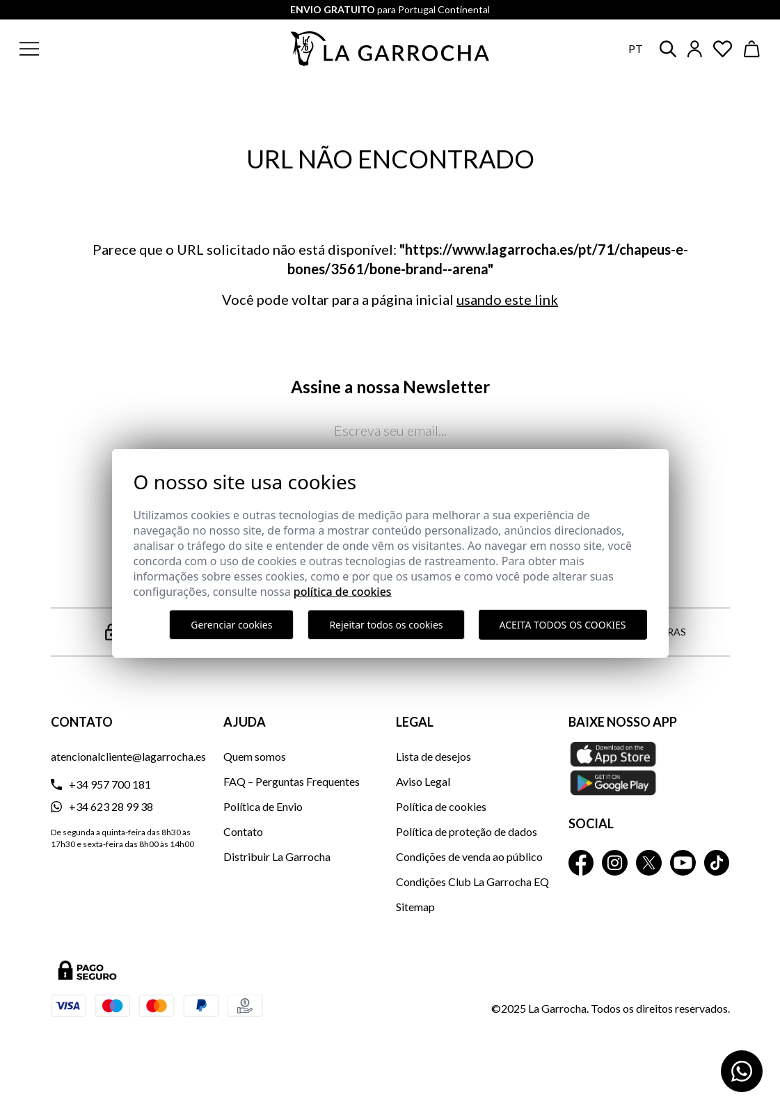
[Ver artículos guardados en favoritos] (723, 49)
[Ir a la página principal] (390, 48)
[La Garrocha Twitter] (649, 863)
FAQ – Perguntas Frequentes (291, 781)
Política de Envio (263, 806)
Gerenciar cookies (231, 624)
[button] (96, 49)
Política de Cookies (343, 591)
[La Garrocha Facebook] (581, 863)
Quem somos (254, 756)
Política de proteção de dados (466, 831)
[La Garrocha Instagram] (615, 863)
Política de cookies (441, 806)
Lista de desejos (433, 756)
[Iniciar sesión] (694, 49)
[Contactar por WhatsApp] (741, 1071)
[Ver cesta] (752, 49)
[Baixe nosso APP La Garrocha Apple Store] (649, 768)
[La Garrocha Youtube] (683, 863)
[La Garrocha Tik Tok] (717, 863)
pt (635, 48)
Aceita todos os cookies (563, 624)
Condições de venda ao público (469, 856)
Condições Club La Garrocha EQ (472, 881)
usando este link (507, 299)
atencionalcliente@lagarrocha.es (128, 756)
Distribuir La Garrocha (277, 856)
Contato (243, 831)
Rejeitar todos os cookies (386, 624)
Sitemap (415, 906)
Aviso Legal (423, 781)
